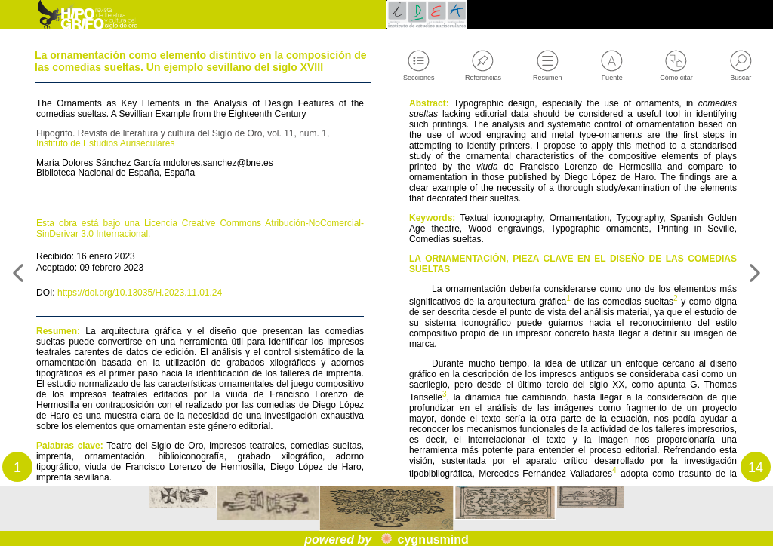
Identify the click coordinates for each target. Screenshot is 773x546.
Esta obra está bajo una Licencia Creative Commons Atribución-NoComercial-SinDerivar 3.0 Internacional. (200, 274)
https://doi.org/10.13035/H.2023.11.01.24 (157, 346)
